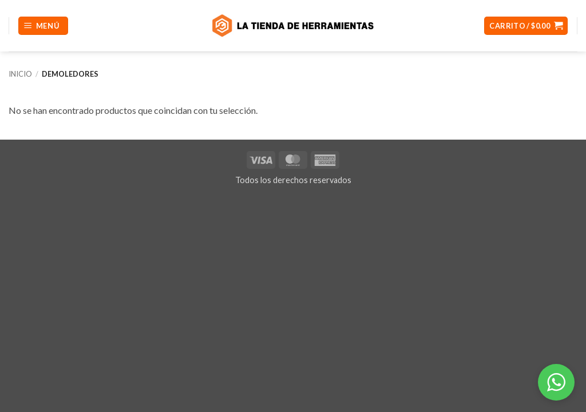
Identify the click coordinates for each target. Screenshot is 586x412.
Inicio (20, 73)
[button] (43, 26)
